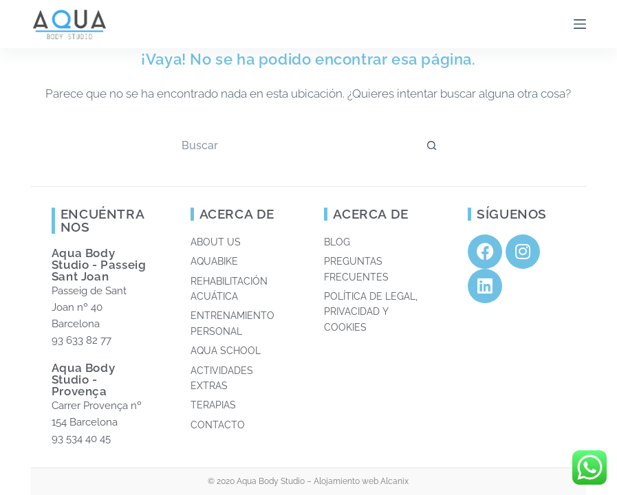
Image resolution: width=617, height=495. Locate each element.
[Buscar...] (294, 145)
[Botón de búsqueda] (432, 145)
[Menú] (580, 24)
